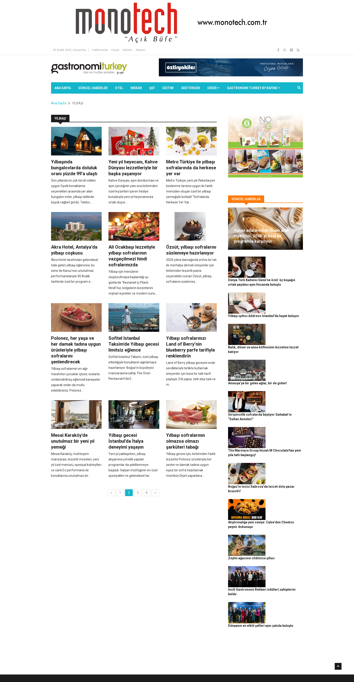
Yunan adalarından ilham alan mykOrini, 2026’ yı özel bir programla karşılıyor (261, 236)
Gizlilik (251, 670)
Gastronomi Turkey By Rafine (131, 670)
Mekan (136, 88)
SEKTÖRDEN (190, 88)
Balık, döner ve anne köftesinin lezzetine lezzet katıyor (284, 313)
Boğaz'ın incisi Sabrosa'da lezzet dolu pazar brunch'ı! (283, 413)
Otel (119, 88)
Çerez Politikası (268, 670)
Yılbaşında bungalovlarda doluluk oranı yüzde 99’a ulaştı (74, 167)
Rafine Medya (101, 670)
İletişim (140, 50)
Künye (115, 50)
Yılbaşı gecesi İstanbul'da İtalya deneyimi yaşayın (126, 441)
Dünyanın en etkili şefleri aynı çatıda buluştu (282, 513)
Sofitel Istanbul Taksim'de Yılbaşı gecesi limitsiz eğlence (133, 344)
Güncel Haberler (93, 88)
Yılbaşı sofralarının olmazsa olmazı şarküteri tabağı (185, 441)
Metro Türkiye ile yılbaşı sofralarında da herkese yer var (191, 167)
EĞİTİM (168, 88)
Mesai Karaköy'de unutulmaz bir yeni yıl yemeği (72, 441)
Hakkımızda (100, 50)
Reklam (127, 50)
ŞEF (152, 88)
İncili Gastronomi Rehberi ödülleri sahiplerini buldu (282, 488)
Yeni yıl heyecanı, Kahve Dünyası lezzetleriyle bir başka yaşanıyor (133, 167)
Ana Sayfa (62, 88)
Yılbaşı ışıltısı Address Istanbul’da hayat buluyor (285, 288)
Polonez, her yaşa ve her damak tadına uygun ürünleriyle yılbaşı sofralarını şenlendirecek (76, 350)
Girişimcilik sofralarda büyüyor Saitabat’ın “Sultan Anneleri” (286, 363)
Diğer (213, 88)
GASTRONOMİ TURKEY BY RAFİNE (253, 88)
